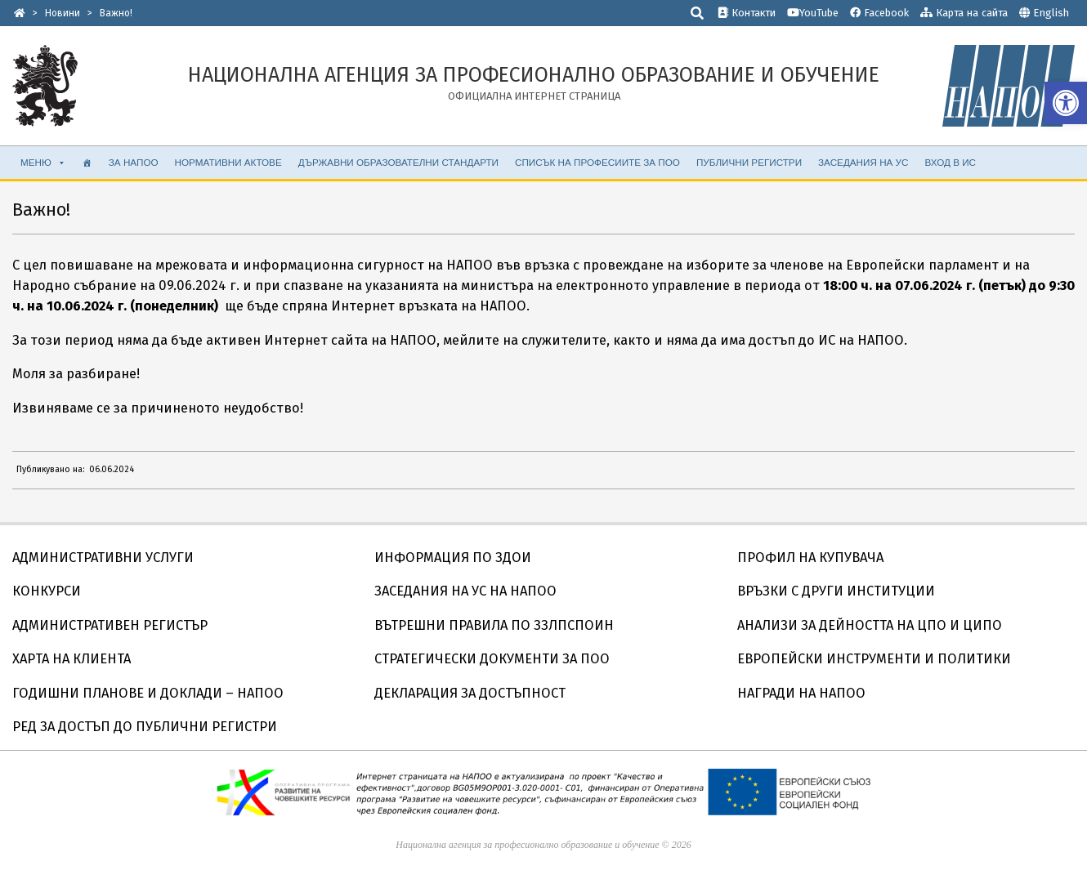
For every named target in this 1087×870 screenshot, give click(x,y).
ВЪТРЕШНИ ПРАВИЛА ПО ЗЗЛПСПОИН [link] (494, 625)
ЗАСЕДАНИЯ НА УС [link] (863, 162)
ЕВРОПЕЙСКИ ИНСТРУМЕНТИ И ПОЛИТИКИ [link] (874, 659)
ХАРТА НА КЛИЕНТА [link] (71, 659)
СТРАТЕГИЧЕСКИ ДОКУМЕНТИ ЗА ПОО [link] (492, 659)
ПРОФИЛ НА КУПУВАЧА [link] (810, 557)
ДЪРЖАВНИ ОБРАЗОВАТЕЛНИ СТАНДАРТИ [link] (398, 162)
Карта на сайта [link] (964, 13)
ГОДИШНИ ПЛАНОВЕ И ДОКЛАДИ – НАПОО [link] (148, 693)
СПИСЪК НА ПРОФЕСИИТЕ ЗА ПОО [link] (597, 162)
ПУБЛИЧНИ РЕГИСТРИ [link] (749, 162)
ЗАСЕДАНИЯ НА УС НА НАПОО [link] (465, 591)
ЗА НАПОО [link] (134, 162)
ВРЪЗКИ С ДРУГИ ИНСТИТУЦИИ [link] (836, 591)
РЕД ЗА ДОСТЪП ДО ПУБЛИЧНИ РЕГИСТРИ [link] (144, 726)
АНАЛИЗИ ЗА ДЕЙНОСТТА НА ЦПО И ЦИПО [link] (869, 625)
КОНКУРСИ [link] (46, 591)
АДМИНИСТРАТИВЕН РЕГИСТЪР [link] (110, 625)
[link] (1066, 103)
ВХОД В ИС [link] (950, 162)
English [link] (1051, 13)
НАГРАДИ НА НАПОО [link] (801, 693)
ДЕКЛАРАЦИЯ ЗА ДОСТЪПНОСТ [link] (470, 693)
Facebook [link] (879, 13)
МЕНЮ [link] (43, 162)
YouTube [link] (813, 13)
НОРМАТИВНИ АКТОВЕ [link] (228, 162)
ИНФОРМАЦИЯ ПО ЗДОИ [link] (452, 557)
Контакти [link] (747, 13)
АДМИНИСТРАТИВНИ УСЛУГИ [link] (103, 557)
